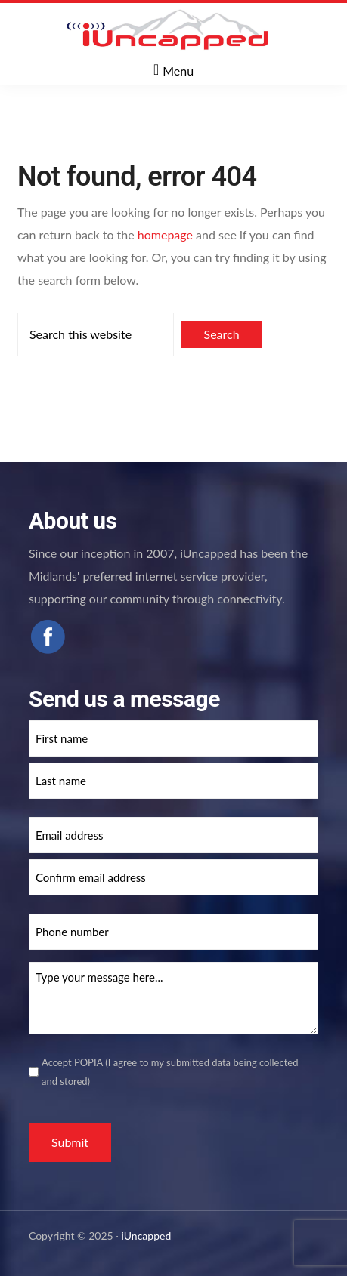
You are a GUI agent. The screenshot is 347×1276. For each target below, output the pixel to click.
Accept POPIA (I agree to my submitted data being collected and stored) (170, 1071)
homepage (165, 234)
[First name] (173, 738)
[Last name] (173, 781)
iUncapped (147, 1235)
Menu (178, 70)
